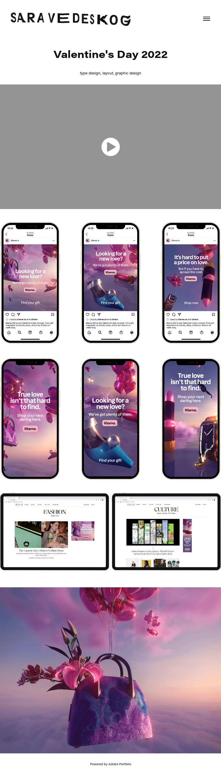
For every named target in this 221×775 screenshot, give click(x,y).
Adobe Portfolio (119, 764)
